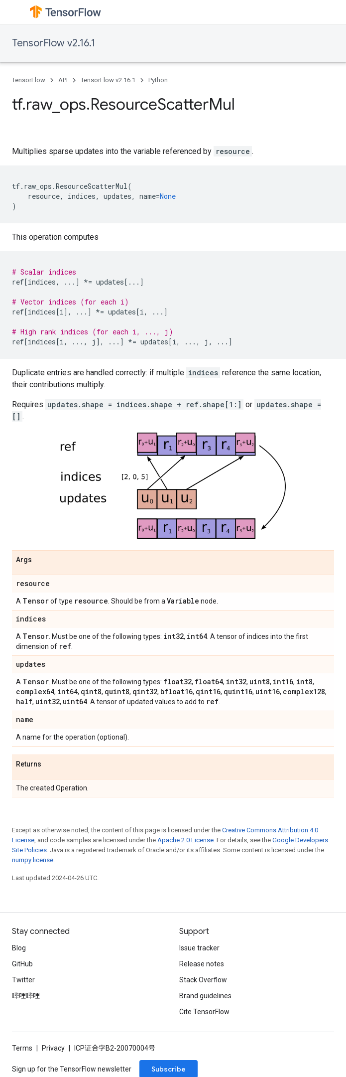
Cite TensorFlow (204, 1012)
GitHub (22, 964)
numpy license (32, 860)
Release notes (201, 964)
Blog (19, 948)
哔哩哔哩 (26, 996)
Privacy (53, 1048)
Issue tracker (199, 948)
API (63, 80)
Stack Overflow (203, 980)
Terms (22, 1048)
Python (158, 80)
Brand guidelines (205, 996)
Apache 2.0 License (185, 840)
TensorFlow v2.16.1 (53, 43)
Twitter (23, 980)
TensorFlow (28, 80)
